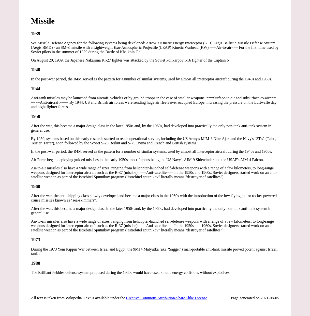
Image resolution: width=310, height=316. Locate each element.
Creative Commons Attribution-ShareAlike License (166, 298)
